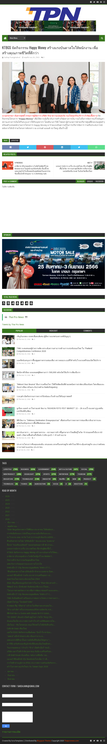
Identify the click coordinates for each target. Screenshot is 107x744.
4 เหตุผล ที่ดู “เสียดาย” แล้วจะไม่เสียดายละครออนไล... (30, 606)
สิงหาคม (11, 679)
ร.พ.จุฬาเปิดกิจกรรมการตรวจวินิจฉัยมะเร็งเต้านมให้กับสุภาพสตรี (44, 396)
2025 (7, 500)
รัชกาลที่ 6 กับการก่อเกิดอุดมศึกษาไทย (23, 560)
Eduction (78, 484)
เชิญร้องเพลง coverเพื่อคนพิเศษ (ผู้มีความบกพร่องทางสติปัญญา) (43, 336)
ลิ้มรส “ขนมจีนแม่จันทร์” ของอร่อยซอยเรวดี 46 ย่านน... (30, 545)
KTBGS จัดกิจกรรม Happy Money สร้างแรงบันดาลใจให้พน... (33, 552)
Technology (27, 479)
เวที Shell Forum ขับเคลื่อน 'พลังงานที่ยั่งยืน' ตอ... (27, 655)
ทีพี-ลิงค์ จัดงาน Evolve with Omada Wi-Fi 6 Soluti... (28, 613)
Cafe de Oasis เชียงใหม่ (17, 628)
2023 (7, 508)
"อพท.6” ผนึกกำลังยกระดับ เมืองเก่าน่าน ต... (25, 636)
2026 (7, 496)
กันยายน (11, 675)
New (74, 479)
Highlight (29, 474)
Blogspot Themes (44, 741)
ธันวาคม (11, 522)
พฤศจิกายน (13, 526)
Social (84, 469)
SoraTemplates (17, 741)
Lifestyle (14, 140)
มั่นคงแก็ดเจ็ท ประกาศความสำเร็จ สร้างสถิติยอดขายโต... (31, 621)
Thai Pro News (16, 317)
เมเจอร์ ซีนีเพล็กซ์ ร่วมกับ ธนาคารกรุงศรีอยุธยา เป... (29, 575)
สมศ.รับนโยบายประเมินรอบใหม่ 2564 (23, 579)
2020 (7, 519)
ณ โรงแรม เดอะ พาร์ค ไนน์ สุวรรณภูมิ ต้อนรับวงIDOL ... (31, 537)
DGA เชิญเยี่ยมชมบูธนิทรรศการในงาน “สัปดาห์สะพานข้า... (32, 583)
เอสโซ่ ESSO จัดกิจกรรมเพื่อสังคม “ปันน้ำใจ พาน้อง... (29, 632)
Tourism (81, 474)
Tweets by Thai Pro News (13, 324)
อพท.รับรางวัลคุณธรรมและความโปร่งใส (24, 564)
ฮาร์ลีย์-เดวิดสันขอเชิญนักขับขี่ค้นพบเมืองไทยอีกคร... (29, 644)
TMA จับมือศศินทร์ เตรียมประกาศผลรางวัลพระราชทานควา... (33, 598)
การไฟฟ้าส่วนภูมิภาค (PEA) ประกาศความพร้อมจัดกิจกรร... (32, 663)
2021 (7, 515)
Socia (55, 484)
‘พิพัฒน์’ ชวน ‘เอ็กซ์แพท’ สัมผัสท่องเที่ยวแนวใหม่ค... (28, 587)
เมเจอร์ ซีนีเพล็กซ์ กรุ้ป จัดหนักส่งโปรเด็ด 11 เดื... (28, 659)
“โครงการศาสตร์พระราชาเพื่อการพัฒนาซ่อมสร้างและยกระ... (33, 590)
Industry (46, 479)
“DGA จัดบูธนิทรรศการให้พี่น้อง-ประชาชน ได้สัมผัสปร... (31, 529)
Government (43, 469)
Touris (24, 484)
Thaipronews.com (71, 741)
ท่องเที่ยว (62, 479)
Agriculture (40, 484)
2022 (7, 511)
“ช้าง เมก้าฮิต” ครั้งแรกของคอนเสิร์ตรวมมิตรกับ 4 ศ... (30, 609)
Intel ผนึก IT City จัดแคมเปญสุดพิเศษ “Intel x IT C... (29, 567)
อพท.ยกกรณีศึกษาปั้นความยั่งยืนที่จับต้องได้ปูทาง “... (29, 640)
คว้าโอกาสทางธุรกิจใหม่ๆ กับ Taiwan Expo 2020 (27, 666)
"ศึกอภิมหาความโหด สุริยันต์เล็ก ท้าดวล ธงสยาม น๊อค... (30, 571)
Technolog (8, 484)
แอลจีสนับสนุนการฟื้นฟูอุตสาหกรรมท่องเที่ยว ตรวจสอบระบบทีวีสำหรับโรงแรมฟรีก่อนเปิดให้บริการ (59, 360)
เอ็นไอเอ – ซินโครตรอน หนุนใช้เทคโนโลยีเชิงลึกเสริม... (31, 625)
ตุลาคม (11, 671)
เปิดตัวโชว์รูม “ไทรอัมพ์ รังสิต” (20, 602)
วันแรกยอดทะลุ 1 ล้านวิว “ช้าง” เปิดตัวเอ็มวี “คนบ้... (29, 648)
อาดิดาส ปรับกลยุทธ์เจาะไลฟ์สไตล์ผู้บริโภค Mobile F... (30, 556)
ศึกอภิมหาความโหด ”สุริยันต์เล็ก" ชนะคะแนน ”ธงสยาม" (31, 541)
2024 (7, 504)
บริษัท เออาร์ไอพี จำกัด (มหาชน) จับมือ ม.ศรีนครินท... (29, 651)
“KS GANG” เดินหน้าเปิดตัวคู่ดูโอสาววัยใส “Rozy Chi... (30, 617)
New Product (9, 474)
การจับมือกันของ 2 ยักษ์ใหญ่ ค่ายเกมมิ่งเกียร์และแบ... (29, 533)
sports (46, 474)
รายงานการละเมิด (11, 732)
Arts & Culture (65, 469)
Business (25, 469)
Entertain (63, 474)
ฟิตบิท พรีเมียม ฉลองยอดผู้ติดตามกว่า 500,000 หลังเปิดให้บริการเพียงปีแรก (48, 372)
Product (87, 479)
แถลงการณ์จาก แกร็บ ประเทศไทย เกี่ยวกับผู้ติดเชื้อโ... (30, 549)
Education (8, 479)
